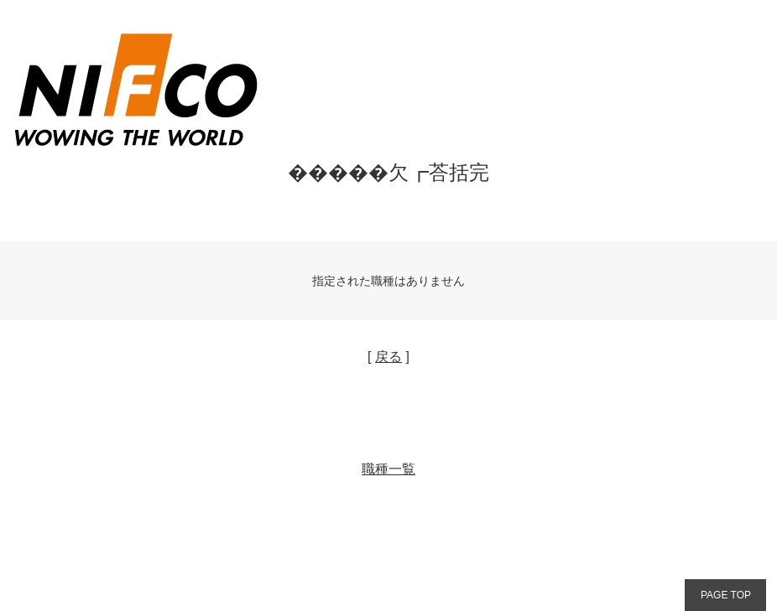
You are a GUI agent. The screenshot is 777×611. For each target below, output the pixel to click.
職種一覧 (388, 469)
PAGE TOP (726, 595)
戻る (388, 357)
